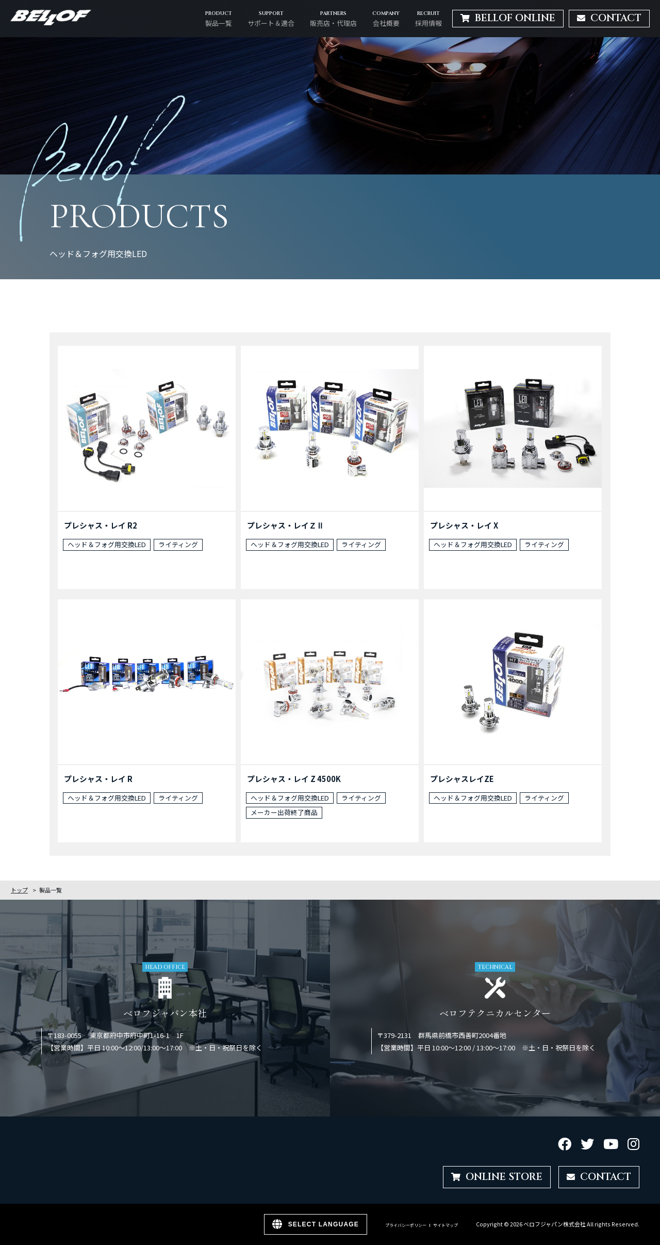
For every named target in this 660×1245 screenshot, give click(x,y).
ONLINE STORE (496, 1177)
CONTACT (599, 1177)
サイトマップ (445, 1225)
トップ (19, 890)
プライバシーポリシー (405, 1225)
